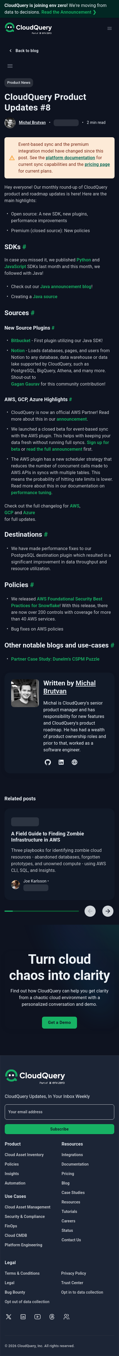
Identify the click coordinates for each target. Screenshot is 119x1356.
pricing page (97, 164)
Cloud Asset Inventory (24, 1155)
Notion (18, 350)
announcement (71, 419)
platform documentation (70, 157)
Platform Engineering (23, 1245)
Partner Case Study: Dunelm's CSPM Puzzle (55, 659)
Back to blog (23, 50)
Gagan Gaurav (25, 384)
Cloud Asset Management (27, 1207)
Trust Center (72, 1283)
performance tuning (31, 492)
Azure (29, 512)
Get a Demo (59, 1022)
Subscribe (59, 1129)
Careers (68, 1221)
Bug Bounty (15, 1292)
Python (83, 260)
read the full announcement (54, 449)
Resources (70, 1202)
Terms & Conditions (22, 1273)
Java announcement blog (65, 286)
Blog (65, 1183)
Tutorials (69, 1211)
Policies (12, 1164)
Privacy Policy (73, 1273)
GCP (8, 512)
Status (67, 1230)
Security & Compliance (25, 1216)
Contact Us (71, 1240)
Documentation (74, 1164)
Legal (9, 1283)
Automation (15, 1183)
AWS (75, 506)
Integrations (72, 1155)
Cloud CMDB (16, 1235)
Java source (45, 296)
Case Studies (73, 1192)
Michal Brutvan (32, 122)
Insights (12, 1173)
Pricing (67, 1173)
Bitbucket (21, 340)
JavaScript (15, 266)
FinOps (11, 1226)
